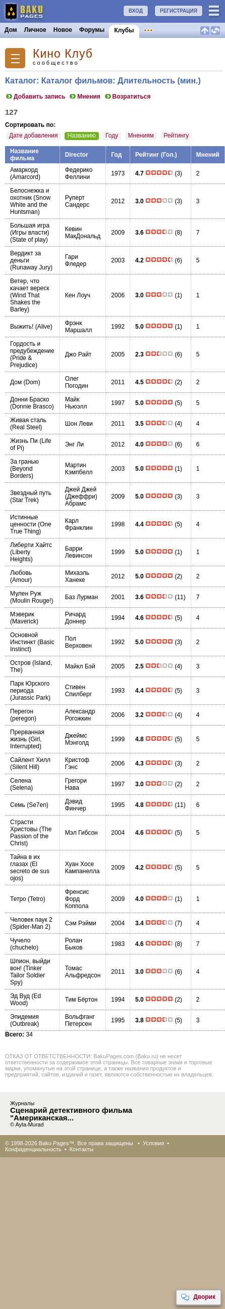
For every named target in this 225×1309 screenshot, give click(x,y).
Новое (62, 29)
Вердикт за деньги (25, 257)
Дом (11, 29)
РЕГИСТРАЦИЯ (178, 11)
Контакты (82, 1149)
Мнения (84, 96)
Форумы (91, 29)
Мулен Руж (25, 593)
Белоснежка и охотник (29, 194)
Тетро (18, 898)
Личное (35, 29)
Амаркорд (24, 169)
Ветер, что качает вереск (29, 285)
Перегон (21, 711)
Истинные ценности (24, 521)
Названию (82, 135)
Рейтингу (176, 135)
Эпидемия (24, 1016)
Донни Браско (29, 399)
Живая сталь (28, 420)
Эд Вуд (20, 996)
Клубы (124, 30)
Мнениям (141, 135)
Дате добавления (33, 135)
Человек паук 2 (31, 919)
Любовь (21, 572)
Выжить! (21, 326)
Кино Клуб (63, 54)
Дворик (198, 1297)
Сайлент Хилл (30, 759)
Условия (153, 1143)
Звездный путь (30, 492)
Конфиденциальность (33, 1149)
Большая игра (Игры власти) (29, 229)
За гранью (24, 461)
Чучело (20, 940)
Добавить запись (35, 96)
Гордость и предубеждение (32, 347)
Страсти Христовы (23, 826)
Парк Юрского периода (29, 687)
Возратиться (127, 96)
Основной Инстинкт (24, 638)
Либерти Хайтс (31, 545)
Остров (20, 662)
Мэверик (22, 614)
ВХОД (136, 11)
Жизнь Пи (24, 440)
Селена (20, 780)
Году (111, 135)
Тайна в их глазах (25, 860)
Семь (17, 804)
